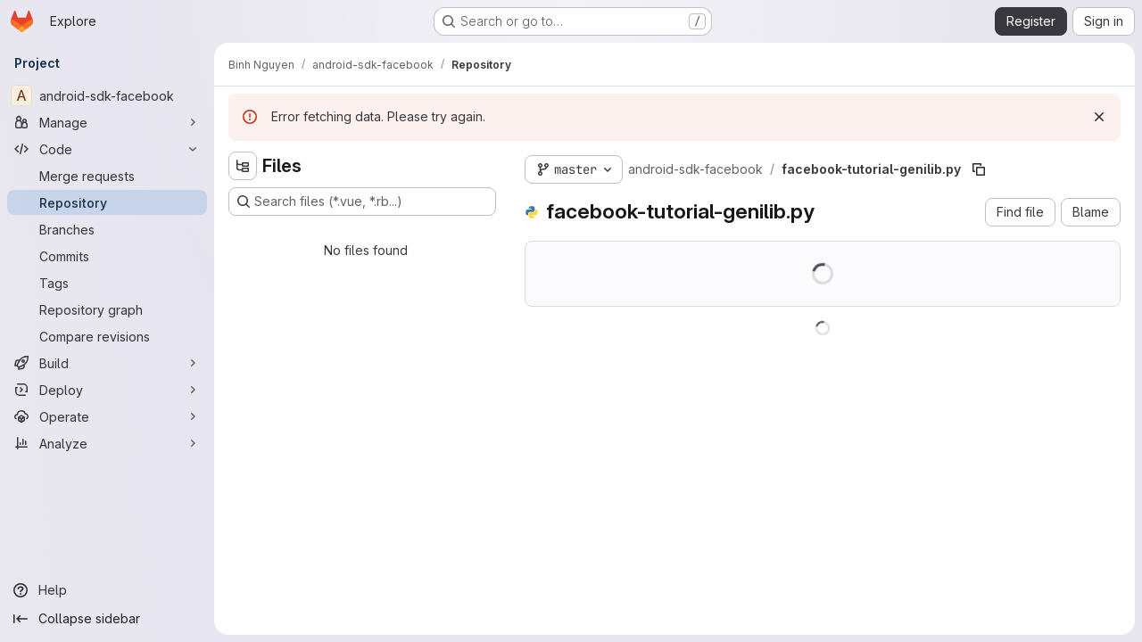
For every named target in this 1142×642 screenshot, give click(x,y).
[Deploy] (107, 389)
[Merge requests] (107, 175)
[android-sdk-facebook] (107, 95)
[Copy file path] (978, 169)
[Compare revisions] (107, 336)
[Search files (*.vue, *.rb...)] (362, 201)
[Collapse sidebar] (107, 618)
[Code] (107, 148)
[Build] (107, 362)
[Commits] (107, 255)
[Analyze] (107, 443)
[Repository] (107, 202)
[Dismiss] (1099, 117)
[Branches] (107, 229)
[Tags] (107, 282)
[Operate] (107, 416)
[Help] (107, 590)
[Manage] (107, 122)
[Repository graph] (107, 309)
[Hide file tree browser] (242, 166)
